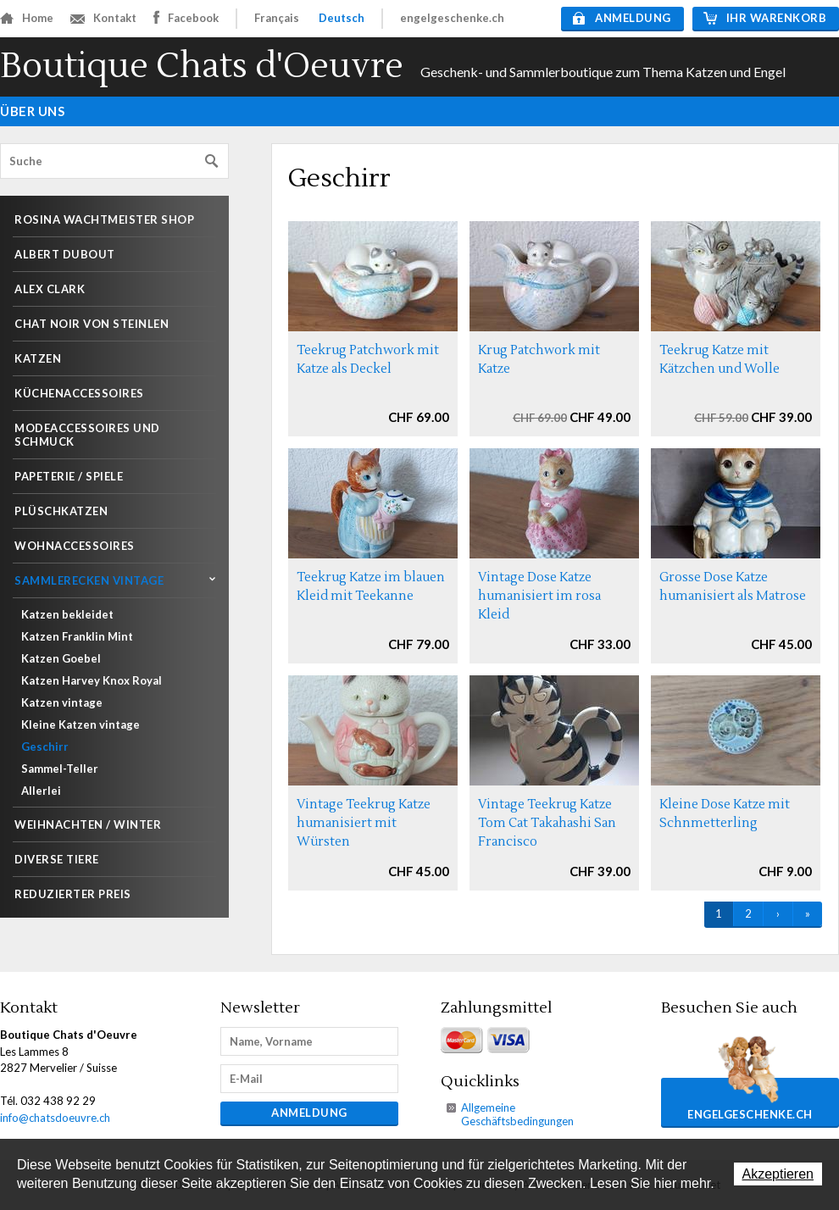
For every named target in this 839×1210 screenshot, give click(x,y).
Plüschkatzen (61, 511)
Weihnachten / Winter (87, 824)
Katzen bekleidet (67, 614)
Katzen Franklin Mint (77, 636)
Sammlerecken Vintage (89, 580)
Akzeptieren (778, 1174)
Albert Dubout (64, 254)
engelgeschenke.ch (452, 18)
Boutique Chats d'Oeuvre (201, 66)
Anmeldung (622, 18)
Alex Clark (49, 289)
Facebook (186, 17)
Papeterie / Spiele (68, 476)
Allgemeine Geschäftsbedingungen (517, 1115)
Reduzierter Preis (72, 894)
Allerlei (41, 790)
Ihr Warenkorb (765, 18)
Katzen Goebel (61, 658)
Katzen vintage (62, 702)
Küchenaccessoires (79, 393)
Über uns (32, 111)
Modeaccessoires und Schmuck (87, 434)
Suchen (212, 161)
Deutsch (341, 18)
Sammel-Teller (59, 768)
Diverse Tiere (56, 859)
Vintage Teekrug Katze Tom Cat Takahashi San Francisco (547, 823)
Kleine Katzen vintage (80, 724)
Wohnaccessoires (74, 545)
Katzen (37, 358)
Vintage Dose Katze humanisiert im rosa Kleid (539, 596)
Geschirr (45, 746)
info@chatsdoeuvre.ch (55, 1117)
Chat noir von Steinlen (91, 323)
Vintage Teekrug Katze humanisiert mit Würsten (364, 823)
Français (276, 18)
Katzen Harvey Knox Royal (91, 680)
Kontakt (103, 18)
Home (26, 18)
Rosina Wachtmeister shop (104, 219)
